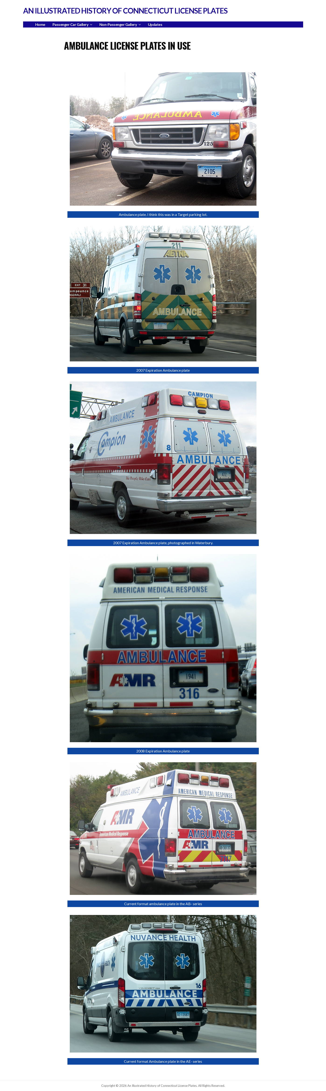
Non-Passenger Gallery (118, 24)
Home (40, 24)
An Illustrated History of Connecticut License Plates (125, 10)
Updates (155, 24)
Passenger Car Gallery (71, 24)
